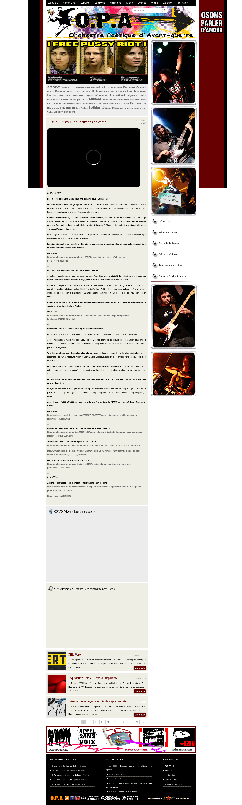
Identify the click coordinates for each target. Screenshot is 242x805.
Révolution (67, 107)
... (143, 722)
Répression (138, 103)
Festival (143, 91)
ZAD (74, 112)
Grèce (67, 95)
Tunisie (50, 112)
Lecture (100, 3)
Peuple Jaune (122, 774)
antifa (87, 87)
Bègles (119, 87)
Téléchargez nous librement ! (129, 792)
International (117, 95)
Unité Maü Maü (171, 780)
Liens (129, 3)
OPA (64, 103)
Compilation (78, 91)
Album (71, 87)
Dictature (97, 91)
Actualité (69, 3)
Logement (132, 95)
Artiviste (115, 3)
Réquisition (53, 108)
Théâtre (130, 108)
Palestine (71, 104)
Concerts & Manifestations (173, 276)
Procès (112, 103)
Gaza (61, 95)
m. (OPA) (142, 123)
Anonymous (79, 87)
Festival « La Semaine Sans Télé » (65, 770)
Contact (182, 3)
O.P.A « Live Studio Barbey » (63, 784)
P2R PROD (169, 766)
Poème (85, 104)
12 (108, 722)
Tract (144, 108)
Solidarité (96, 107)
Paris (78, 104)
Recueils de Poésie (169, 243)
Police (93, 103)
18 (122, 722)
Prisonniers (103, 104)
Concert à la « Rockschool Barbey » (66, 766)
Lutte (143, 95)
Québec (120, 104)
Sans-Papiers (82, 108)
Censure (141, 87)
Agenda (167, 3)
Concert (87, 91)
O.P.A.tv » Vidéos (168, 254)
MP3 (104, 100)
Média (65, 100)
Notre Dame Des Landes (135, 100)
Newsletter (118, 99)
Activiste (54, 87)
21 (130, 722)
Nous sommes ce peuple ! (130, 779)
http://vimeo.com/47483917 (59, 496)
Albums (85, 3)
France (51, 95)
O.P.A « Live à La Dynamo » (63, 780)
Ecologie (122, 91)
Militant (95, 99)
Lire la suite (140, 668)
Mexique (85, 100)
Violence (66, 111)
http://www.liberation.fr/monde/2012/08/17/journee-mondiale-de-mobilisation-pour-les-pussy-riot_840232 (93, 445)
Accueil (53, 3)
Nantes (109, 100)
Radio (126, 104)
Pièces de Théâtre (168, 232)
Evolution (133, 91)
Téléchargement (119, 108)
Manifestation (54, 99)
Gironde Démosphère (173, 784)
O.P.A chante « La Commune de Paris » (67, 775)
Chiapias (50, 91)
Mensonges (75, 99)
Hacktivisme (77, 95)
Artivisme (110, 87)
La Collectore (170, 775)
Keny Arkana (170, 770)
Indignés (89, 95)
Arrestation (97, 87)
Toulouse (137, 108)
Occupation (54, 103)
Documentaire (110, 91)
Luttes (142, 3)
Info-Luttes (165, 221)
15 (115, 722)
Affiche (64, 87)
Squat (108, 108)
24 (137, 722)
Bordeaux (129, 87)
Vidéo (154, 3)
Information (101, 95)
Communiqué (63, 91)
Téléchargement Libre (170, 265)
